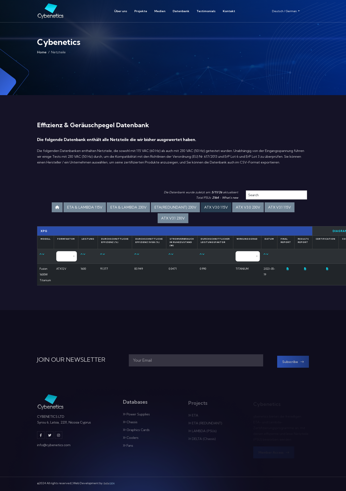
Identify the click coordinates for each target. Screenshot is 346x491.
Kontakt (229, 11)
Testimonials (206, 11)
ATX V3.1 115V (279, 207)
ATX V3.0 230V (248, 207)
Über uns (120, 11)
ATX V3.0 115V (216, 207)
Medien (159, 11)
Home (42, 53)
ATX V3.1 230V (173, 218)
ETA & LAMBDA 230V (128, 207)
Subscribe (293, 364)
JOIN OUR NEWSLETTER (71, 360)
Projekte (140, 11)
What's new (230, 197)
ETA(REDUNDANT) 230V (175, 207)
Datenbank (181, 11)
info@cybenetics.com (53, 448)
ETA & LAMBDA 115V (84, 207)
